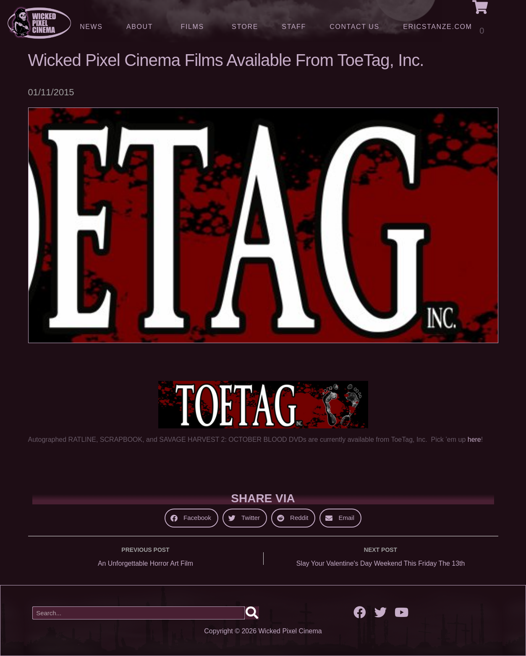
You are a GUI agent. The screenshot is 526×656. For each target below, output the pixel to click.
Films (194, 27)
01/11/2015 (51, 92)
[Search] (252, 613)
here (474, 439)
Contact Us (354, 26)
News (91, 26)
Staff (294, 26)
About (141, 27)
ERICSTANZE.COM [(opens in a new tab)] (437, 26)
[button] (191, 518)
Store (245, 26)
